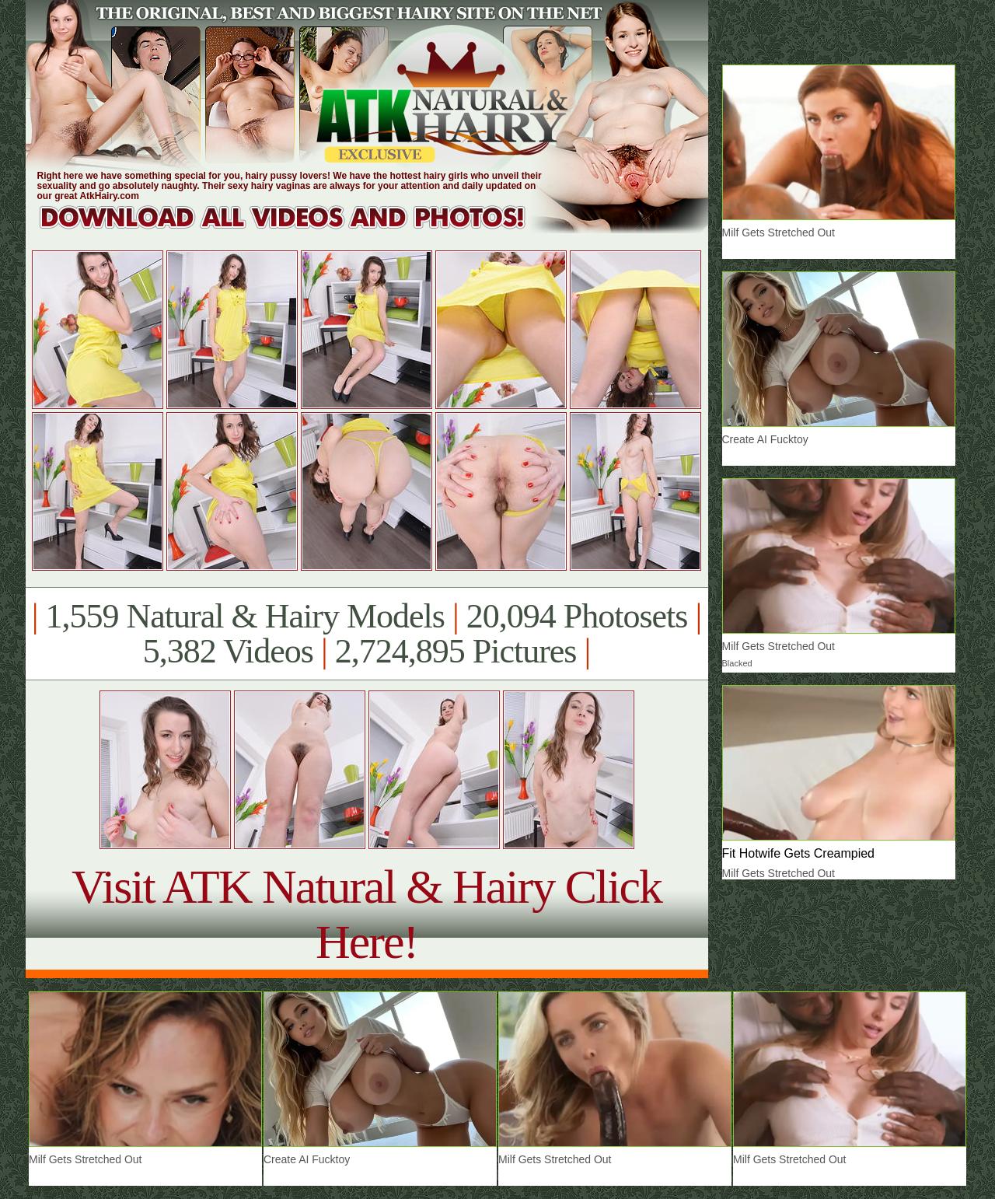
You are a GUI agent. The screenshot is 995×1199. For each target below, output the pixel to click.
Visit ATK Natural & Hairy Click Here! (367, 914)
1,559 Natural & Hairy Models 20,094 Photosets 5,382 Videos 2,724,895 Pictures (366, 634)
